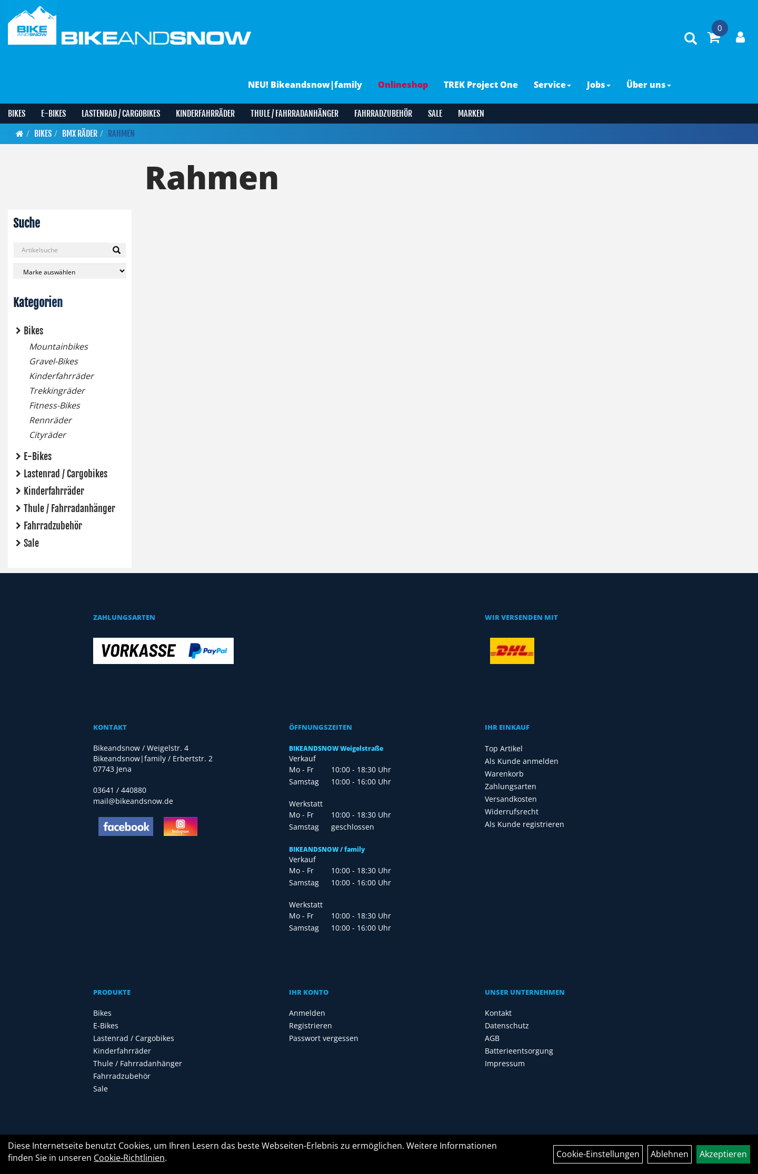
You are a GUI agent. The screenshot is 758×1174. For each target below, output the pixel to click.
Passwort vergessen (323, 1038)
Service (552, 84)
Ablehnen (670, 1154)
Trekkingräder (57, 390)
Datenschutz (507, 1025)
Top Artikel (504, 748)
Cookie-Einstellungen (598, 1154)
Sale (435, 113)
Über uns (648, 84)
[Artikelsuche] (690, 39)
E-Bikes (53, 113)
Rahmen (121, 133)
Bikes (16, 113)
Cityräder (47, 435)
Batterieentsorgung (519, 1051)
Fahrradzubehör (383, 113)
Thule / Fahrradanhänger (294, 113)
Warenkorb (504, 774)
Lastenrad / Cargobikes (121, 113)
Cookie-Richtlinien (129, 1157)
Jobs (599, 84)
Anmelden (307, 1013)
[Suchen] (116, 250)
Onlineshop (403, 84)
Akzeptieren (723, 1154)
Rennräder (50, 420)
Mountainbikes (58, 346)
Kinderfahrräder (205, 113)
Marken (471, 113)
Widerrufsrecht (511, 811)
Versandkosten (511, 799)
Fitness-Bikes (54, 405)
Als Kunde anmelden (521, 761)
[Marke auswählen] (69, 271)
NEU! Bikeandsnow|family (305, 84)
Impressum (505, 1063)
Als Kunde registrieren (524, 824)
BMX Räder (79, 133)
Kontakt (498, 1013)
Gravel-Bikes (53, 361)
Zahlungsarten (510, 786)
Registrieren (310, 1025)
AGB (492, 1038)
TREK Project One (481, 84)
